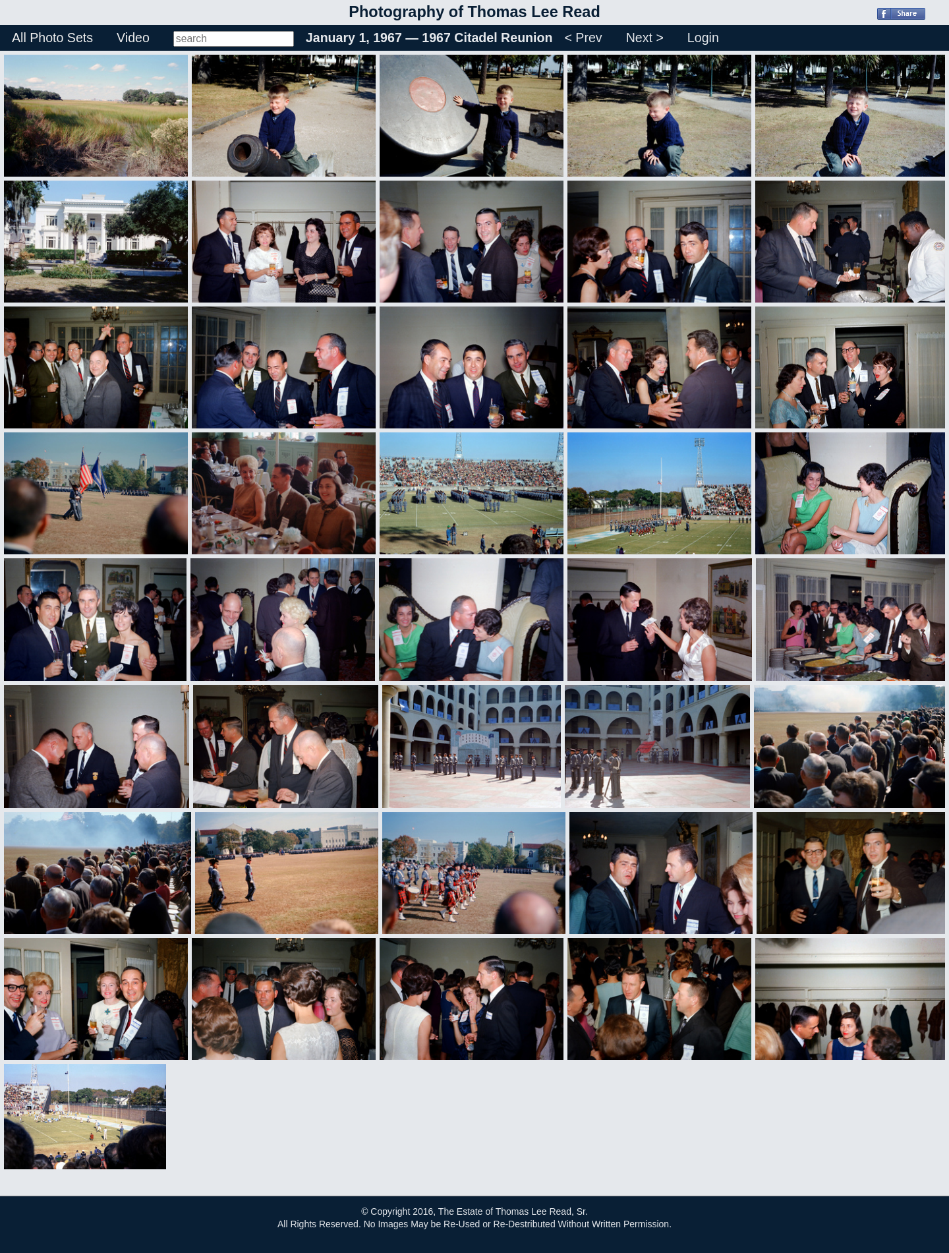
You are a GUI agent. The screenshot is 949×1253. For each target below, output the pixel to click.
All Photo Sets (52, 37)
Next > (645, 37)
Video (133, 37)
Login (703, 37)
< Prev (583, 37)
